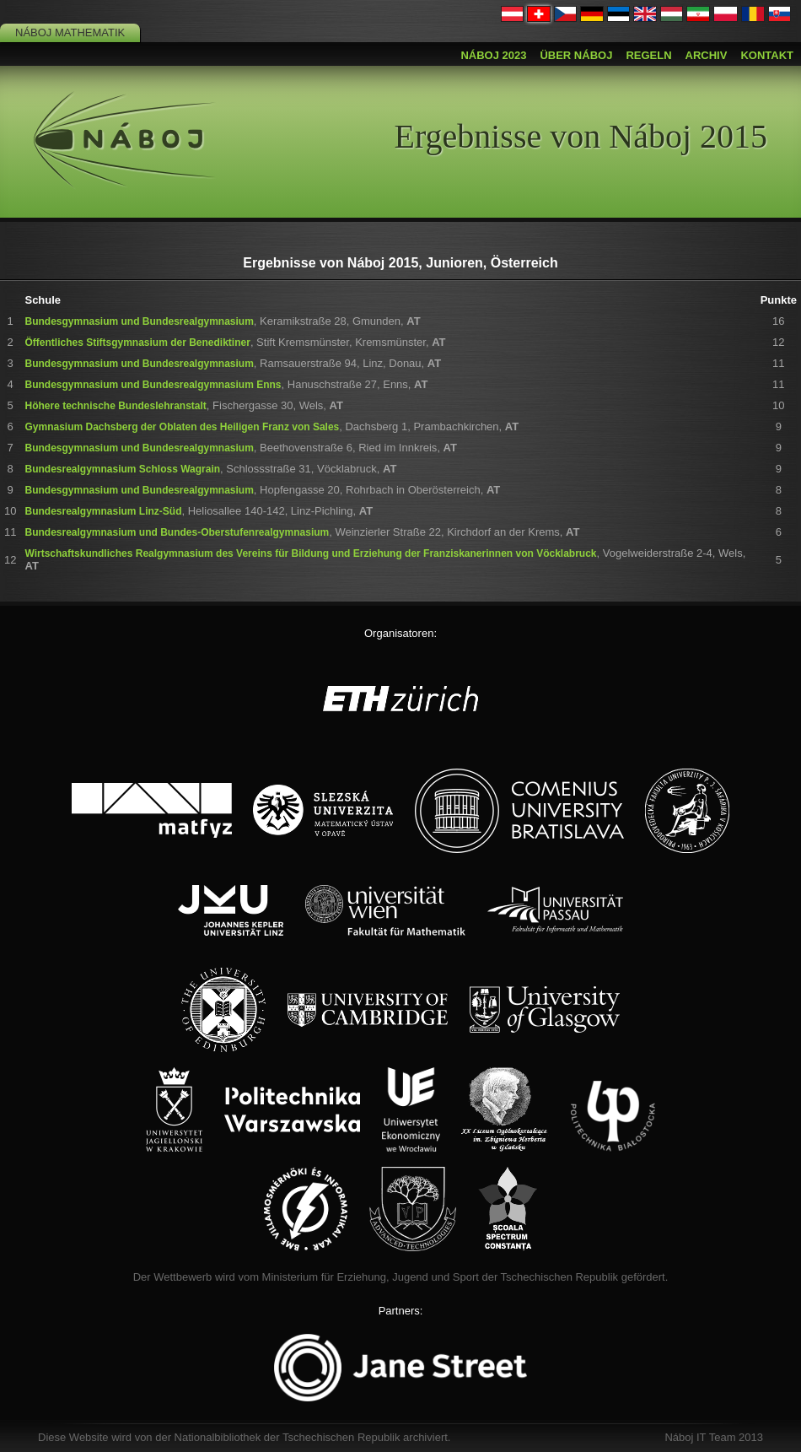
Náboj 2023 (493, 55)
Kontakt (766, 55)
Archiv (706, 55)
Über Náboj (576, 55)
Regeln (648, 55)
